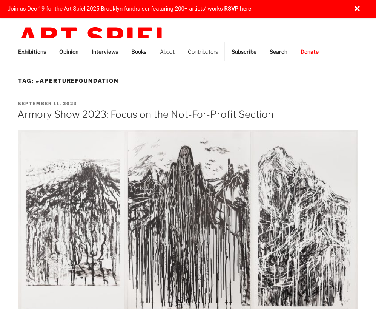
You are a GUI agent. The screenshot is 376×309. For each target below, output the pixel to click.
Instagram (335, 50)
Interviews (105, 51)
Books (138, 51)
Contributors (203, 51)
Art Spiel (95, 37)
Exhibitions (32, 51)
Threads (352, 50)
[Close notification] (357, 8)
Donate (310, 51)
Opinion (68, 51)
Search (278, 51)
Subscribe (244, 51)
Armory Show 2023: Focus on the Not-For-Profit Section (145, 114)
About (167, 51)
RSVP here (238, 8)
